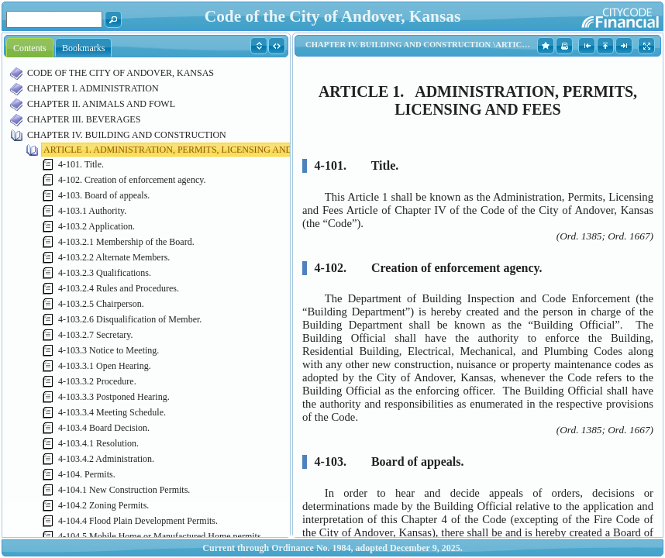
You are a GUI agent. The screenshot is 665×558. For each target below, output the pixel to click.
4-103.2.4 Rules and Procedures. (118, 288)
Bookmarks (83, 48)
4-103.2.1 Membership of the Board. (126, 241)
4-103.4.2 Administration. (106, 458)
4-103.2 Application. (96, 226)
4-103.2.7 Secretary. (95, 334)
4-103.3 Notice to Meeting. (108, 350)
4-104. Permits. (86, 474)
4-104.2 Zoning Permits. (103, 505)
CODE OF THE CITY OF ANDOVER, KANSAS (120, 72)
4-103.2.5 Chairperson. (101, 303)
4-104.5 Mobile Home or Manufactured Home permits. (161, 536)
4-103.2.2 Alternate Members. (114, 257)
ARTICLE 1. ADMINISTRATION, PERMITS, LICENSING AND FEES (179, 149)
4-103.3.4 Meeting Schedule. (112, 412)
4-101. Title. (81, 164)
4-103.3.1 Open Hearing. (104, 365)
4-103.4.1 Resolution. (98, 443)
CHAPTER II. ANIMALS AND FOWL (101, 103)
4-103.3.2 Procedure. (97, 381)
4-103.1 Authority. (92, 210)
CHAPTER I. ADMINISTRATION (93, 88)
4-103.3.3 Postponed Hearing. (114, 396)
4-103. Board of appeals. (104, 195)
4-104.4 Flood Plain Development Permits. (138, 520)
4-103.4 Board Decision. (104, 427)
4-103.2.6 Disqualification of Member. (130, 319)
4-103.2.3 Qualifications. (104, 272)
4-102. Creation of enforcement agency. (131, 179)
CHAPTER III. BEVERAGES (83, 119)
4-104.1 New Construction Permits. (124, 489)
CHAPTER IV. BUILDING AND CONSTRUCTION (126, 134)
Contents (30, 48)
